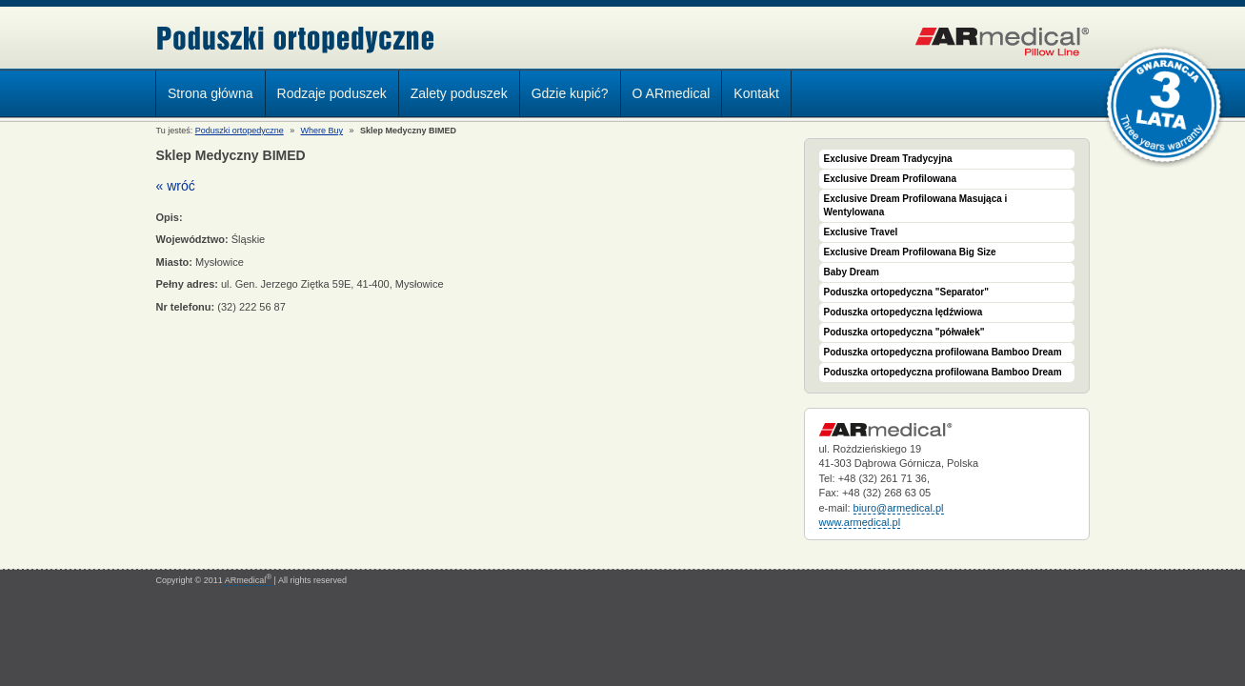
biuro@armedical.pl (898, 508)
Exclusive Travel (861, 232)
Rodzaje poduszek (327, 96)
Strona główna (210, 93)
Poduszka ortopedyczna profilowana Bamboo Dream (943, 352)
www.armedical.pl (860, 522)
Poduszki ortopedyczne (295, 39)
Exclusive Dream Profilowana (890, 178)
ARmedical (248, 580)
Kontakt (755, 93)
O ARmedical (672, 93)
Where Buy (322, 130)
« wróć (175, 185)
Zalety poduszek (459, 93)
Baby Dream (851, 272)
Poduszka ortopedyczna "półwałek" (904, 332)
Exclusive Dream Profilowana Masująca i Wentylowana (916, 205)
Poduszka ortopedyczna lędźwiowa (903, 312)
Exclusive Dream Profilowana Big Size (910, 252)
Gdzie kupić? (570, 93)
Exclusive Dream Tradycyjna (888, 158)
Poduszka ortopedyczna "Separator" (906, 292)
